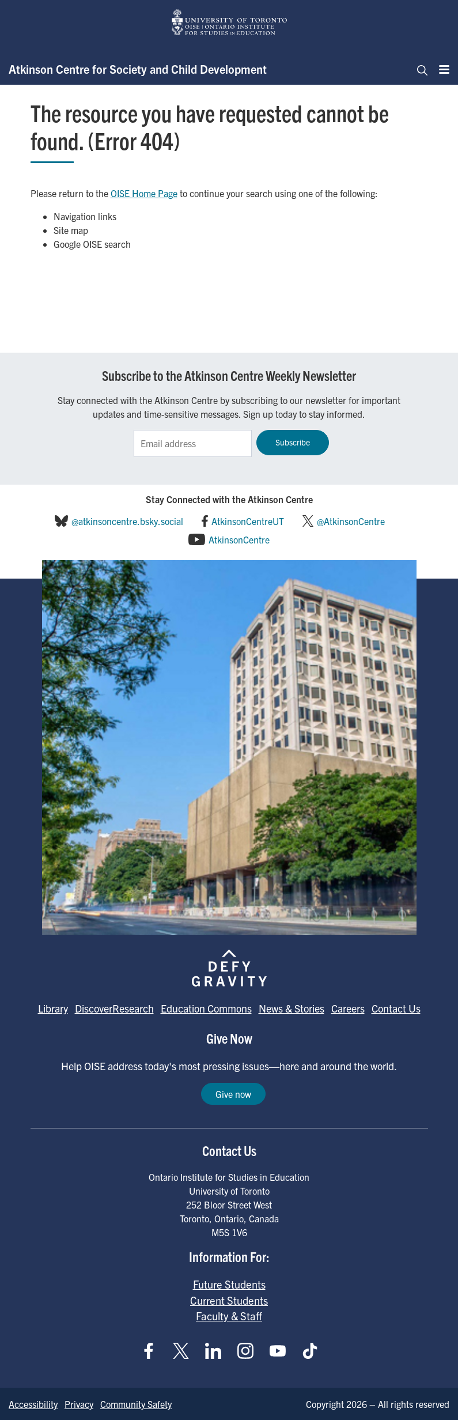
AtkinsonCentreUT (247, 521)
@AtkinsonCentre (351, 521)
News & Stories (291, 1008)
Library (53, 1008)
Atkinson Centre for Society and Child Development (138, 69)
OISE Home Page (144, 193)
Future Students (229, 1284)
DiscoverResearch (114, 1008)
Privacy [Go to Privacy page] (79, 1404)
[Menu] (440, 69)
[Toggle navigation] (418, 69)
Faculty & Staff (229, 1316)
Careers (348, 1008)
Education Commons (206, 1008)
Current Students (229, 1300)
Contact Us (396, 1008)
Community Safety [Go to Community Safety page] (136, 1404)
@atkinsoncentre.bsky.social (127, 521)
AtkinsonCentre (239, 539)
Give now (233, 1094)
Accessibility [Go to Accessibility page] (33, 1404)
